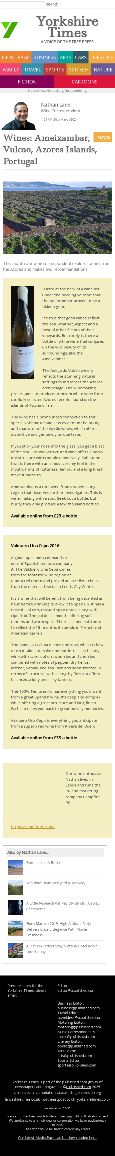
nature (103, 69)
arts (66, 57)
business (44, 57)
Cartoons (85, 81)
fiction (27, 81)
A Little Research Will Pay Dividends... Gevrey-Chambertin (54, 907)
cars (81, 57)
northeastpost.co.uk (58, 1099)
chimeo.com (24, 1092)
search (52, 4)
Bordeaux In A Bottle (34, 867)
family (10, 69)
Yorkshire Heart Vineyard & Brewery (46, 887)
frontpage (16, 57)
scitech (79, 69)
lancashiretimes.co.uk (22, 1099)
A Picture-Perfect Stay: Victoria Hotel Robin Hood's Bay (53, 950)
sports (55, 69)
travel (32, 69)
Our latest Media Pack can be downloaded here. (57, 1137)
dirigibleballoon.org (85, 1092)
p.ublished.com (78, 1086)
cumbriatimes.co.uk (52, 1092)
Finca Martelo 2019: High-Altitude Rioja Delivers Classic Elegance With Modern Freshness (49, 929)
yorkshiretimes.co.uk (93, 1099)
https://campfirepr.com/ (33, 826)
